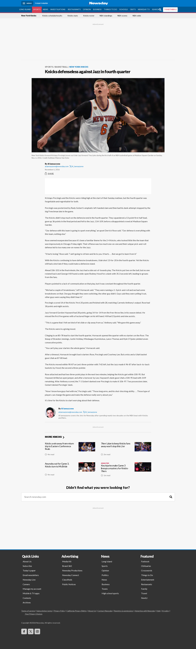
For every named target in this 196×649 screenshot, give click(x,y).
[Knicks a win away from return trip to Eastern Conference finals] (70, 450)
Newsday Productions (72, 570)
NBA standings (106, 16)
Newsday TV (144, 9)
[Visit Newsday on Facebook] (24, 631)
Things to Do (110, 9)
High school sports (110, 593)
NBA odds (137, 16)
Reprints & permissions (123, 611)
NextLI (144, 598)
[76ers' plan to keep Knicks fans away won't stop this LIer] (126, 450)
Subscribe (27, 566)
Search (155, 9)
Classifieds (67, 579)
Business (97, 9)
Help (159, 611)
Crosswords (146, 570)
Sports (37, 9)
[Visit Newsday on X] (30, 631)
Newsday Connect (70, 575)
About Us (27, 561)
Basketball (61, 67)
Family (144, 589)
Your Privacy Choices (33, 614)
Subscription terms (44, 611)
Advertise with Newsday (145, 611)
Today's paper (29, 570)
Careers (26, 584)
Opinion (87, 9)
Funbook (145, 561)
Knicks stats (73, 16)
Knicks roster (88, 16)
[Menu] (27, 3)
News (45, 9)
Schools (123, 9)
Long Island (25, 9)
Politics (105, 575)
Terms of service (28, 611)
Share (49, 173)
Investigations (57, 9)
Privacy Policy (59, 611)
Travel (144, 593)
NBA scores (122, 16)
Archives (27, 602)
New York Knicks (28, 16)
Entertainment (147, 579)
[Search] (171, 496)
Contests (27, 598)
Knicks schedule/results (52, 16)
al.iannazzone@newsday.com (57, 166)
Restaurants (74, 9)
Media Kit (66, 561)
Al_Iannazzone (76, 166)
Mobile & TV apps (31, 593)
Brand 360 (67, 566)
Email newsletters (31, 575)
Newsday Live (29, 579)
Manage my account (32, 589)
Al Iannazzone (67, 408)
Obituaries (146, 566)
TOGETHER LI (170, 9)
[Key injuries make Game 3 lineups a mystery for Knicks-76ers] (126, 470)
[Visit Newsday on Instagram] (37, 631)
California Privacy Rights (77, 611)
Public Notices (69, 584)
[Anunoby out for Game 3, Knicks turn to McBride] (70, 470)
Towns (105, 589)
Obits (133, 9)
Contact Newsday (105, 611)
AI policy (165, 611)
